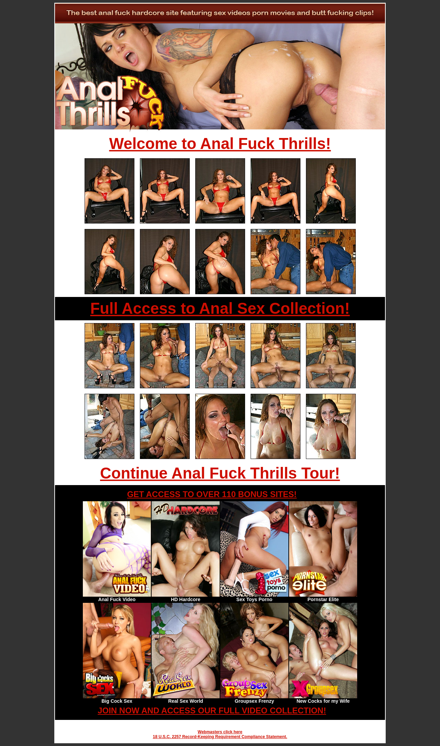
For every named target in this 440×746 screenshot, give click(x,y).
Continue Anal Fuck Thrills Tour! (220, 473)
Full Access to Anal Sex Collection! (220, 308)
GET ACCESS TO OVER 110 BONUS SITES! (212, 494)
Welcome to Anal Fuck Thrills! (220, 143)
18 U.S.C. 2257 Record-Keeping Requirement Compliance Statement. (220, 736)
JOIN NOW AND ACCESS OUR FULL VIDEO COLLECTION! (212, 710)
